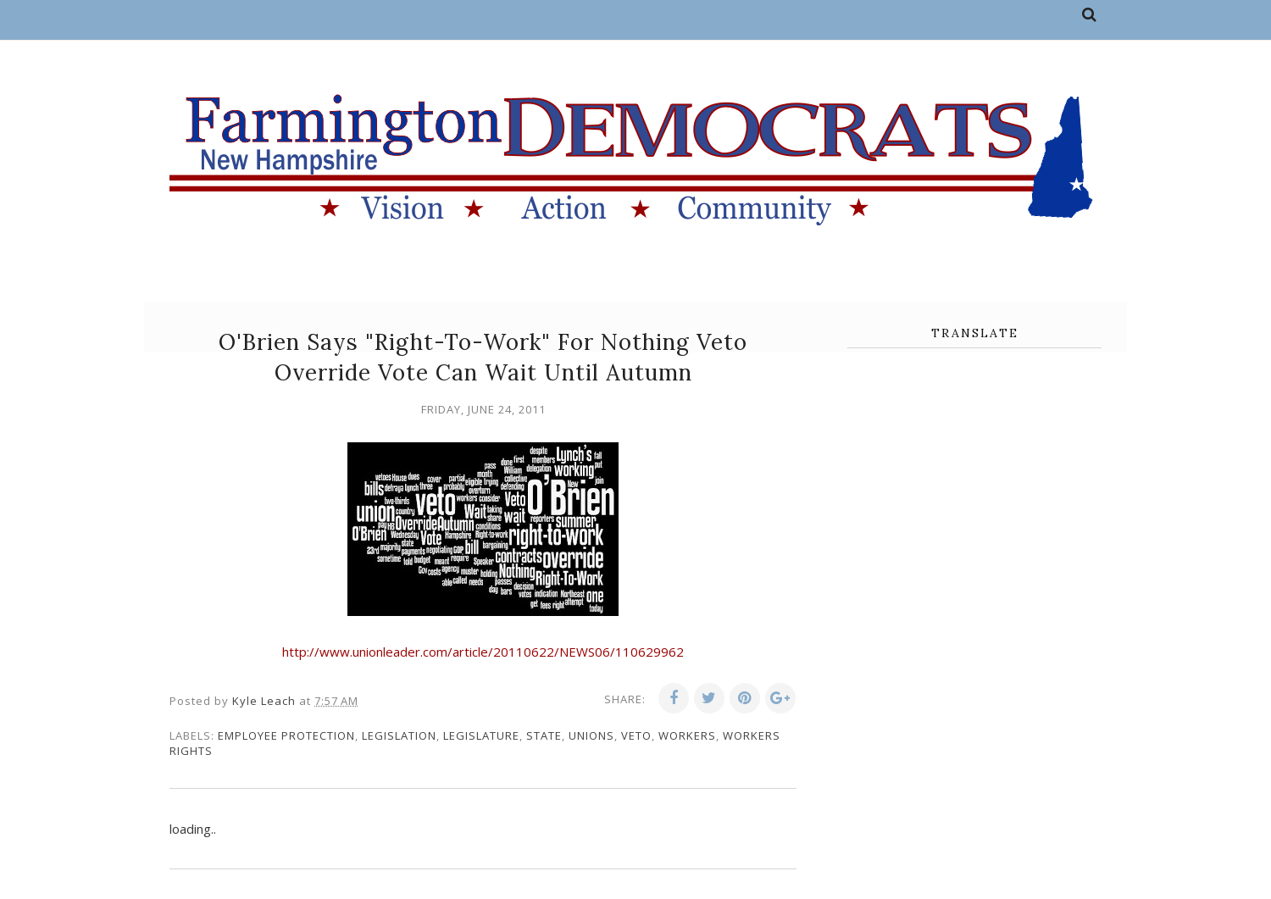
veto (636, 735)
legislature (481, 735)
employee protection (286, 735)
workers (687, 735)
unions (591, 735)
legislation (399, 735)
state (544, 735)
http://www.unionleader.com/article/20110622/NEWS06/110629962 (483, 651)
